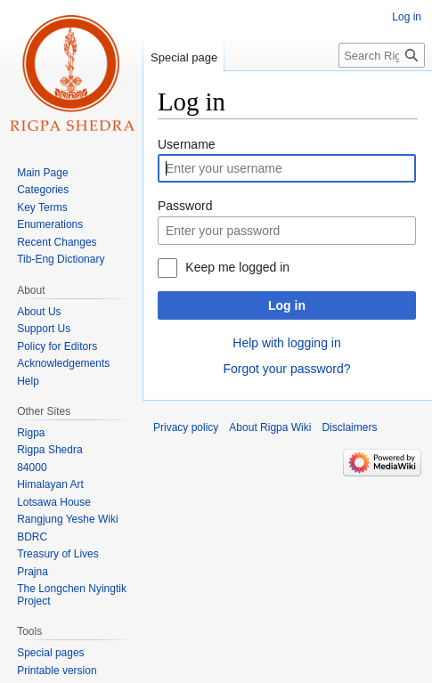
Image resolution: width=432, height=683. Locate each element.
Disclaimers (349, 427)
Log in (287, 305)
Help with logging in (286, 343)
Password (185, 206)
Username (187, 144)
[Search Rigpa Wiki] (381, 55)
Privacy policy (185, 427)
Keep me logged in (237, 267)
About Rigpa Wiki (270, 427)
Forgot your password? (286, 369)
